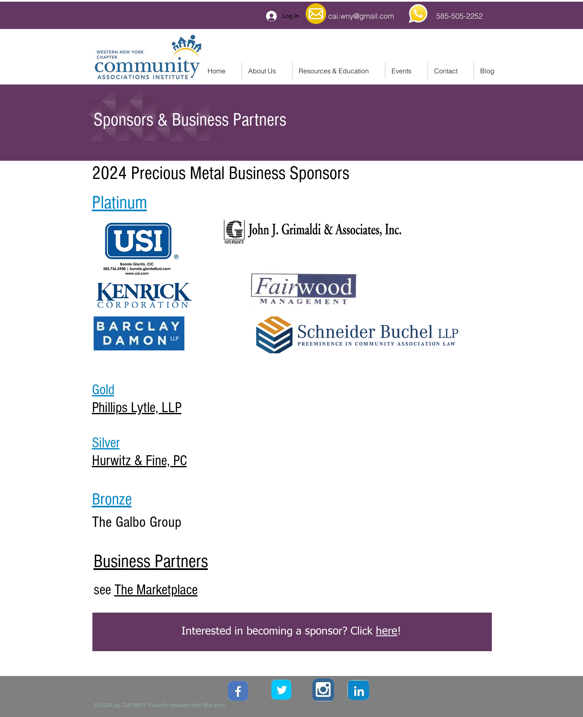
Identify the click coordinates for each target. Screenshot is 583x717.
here (386, 631)
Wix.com (214, 705)
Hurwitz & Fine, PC (139, 460)
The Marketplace (156, 590)
